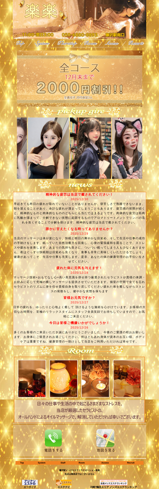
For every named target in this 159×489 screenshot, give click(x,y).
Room (82, 463)
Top (22, 463)
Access (105, 463)
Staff (63, 463)
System (42, 463)
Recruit (130, 463)
